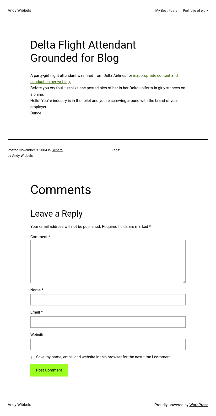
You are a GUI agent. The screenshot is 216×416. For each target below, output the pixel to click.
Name (36, 290)
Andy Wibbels (19, 10)
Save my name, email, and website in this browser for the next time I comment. (104, 357)
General (57, 150)
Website (37, 334)
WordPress (198, 405)
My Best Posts (166, 10)
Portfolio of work (195, 10)
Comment (40, 237)
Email (36, 312)
